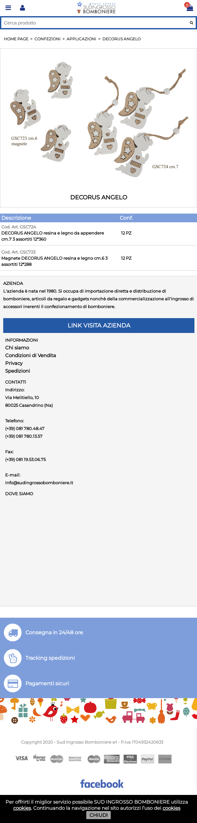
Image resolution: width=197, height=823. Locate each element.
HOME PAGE (16, 38)
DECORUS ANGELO (121, 38)
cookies (22, 808)
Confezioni (47, 38)
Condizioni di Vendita (30, 355)
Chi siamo (17, 348)
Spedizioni (17, 371)
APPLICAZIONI (81, 38)
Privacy (14, 363)
